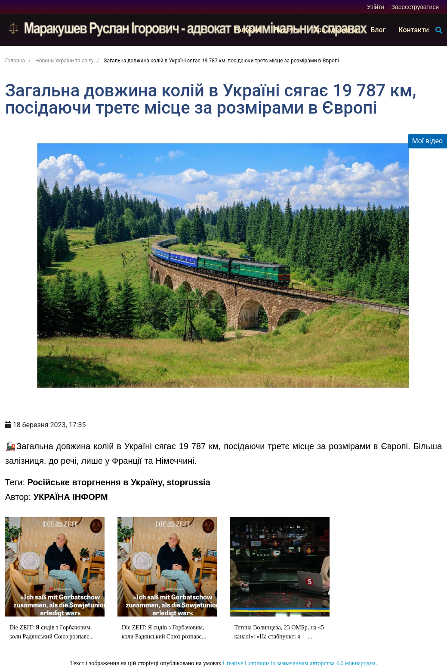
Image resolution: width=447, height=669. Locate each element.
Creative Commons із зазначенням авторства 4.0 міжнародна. (300, 663)
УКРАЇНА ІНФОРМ (71, 497)
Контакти (413, 30)
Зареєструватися (415, 7)
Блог (377, 30)
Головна (247, 30)
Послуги (287, 30)
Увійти (376, 7)
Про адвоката (335, 30)
